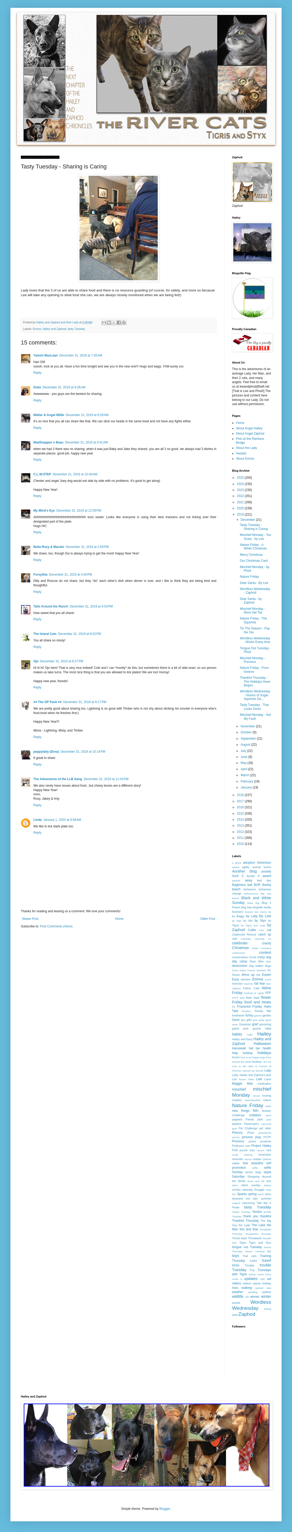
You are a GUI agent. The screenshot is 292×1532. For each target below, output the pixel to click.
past (268, 1119)
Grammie (245, 1024)
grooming (265, 1024)
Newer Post (30, 919)
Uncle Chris (264, 1274)
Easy (235, 979)
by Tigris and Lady (253, 925)
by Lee (265, 916)
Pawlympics (251, 1123)
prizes (252, 1141)
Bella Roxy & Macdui (48, 547)
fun (269, 1011)
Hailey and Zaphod (54, 328)
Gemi (236, 1020)
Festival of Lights (254, 993)
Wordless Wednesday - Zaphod (255, 590)
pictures (247, 1137)
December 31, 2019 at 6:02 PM (79, 634)
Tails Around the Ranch (50, 606)
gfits (243, 1020)
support (236, 1203)
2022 (241, 496)
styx (255, 1198)
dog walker (256, 965)
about (238, 862)
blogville (258, 907)
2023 (241, 490)
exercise (237, 983)
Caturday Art (262, 938)
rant (268, 1150)
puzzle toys (247, 1150)
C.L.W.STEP (42, 474)
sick (268, 1181)
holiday (248, 1053)
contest (265, 952)
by (270, 911)
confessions (238, 952)
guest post (240, 1028)
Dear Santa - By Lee (254, 583)
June (244, 757)
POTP (267, 1137)
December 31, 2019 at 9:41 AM (86, 442)
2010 (241, 844)
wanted (259, 1288)
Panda (250, 1119)
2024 (241, 484)
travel (266, 1260)
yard (235, 1314)
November (248, 726)
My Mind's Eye (44, 510)
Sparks (242, 1194)
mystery (237, 1100)
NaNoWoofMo (252, 1100)
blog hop (246, 907)
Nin (256, 1110)
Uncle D (237, 1279)
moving (266, 1095)
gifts (249, 1019)
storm (261, 1194)
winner (254, 1297)
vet (269, 1279)
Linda (37, 820)
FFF (268, 993)
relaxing (248, 1154)
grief (255, 1024)
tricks (235, 1265)
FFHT (235, 997)
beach (236, 889)
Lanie (267, 1075)
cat (269, 930)
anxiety (266, 871)
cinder (255, 948)
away (248, 880)
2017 (241, 801)
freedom (246, 1011)
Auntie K (253, 876)
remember (264, 1154)
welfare (266, 1292)
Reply (37, 373)
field (242, 997)
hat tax (254, 1048)
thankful (265, 1216)
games (258, 1015)
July (244, 751)
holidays (264, 1053)
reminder (237, 1159)
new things (241, 1111)
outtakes (255, 1115)
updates (251, 1279)
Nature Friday (249, 576)
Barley (266, 885)
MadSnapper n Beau (48, 442)
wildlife (237, 1296)
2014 (241, 819)
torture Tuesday (255, 1251)
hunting (256, 1061)
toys (235, 1256)
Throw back (239, 1238)
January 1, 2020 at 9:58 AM (62, 820)
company (266, 948)
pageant (237, 1119)
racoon (260, 1150)
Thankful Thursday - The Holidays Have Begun (255, 681)
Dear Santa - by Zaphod (251, 600)
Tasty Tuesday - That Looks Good (254, 706)
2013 (241, 825)
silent (235, 1185)
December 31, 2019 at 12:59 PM (78, 510)
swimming (248, 1202)
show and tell (255, 1181)
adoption (249, 862)
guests (257, 1028)
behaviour (250, 889)
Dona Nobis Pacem (243, 970)
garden (266, 1015)
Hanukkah (239, 1048)
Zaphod (246, 1314)
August (246, 744)
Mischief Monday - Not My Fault (255, 716)
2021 (241, 502)
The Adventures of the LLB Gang (57, 779)
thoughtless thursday (258, 1233)
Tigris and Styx (260, 1242)
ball (249, 885)
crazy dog (264, 957)
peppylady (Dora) (46, 751)
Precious (238, 1141)
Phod (250, 1132)
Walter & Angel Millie (48, 415)
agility (246, 867)
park (260, 1119)
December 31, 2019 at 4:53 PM (91, 606)
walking (246, 1288)
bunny (263, 911)
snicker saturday (242, 1189)
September (249, 738)
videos (236, 1283)
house (236, 1057)
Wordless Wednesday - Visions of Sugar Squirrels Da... (255, 695)
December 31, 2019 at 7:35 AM (80, 355)
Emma (37, 328)
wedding (252, 1292)
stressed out (241, 1198)
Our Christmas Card (254, 561)
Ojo (36, 661)
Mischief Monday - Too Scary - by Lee (255, 536)
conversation (240, 957)
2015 (241, 813)
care (261, 930)
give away (258, 1020)
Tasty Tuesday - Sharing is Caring (254, 526)
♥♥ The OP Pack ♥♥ (47, 702)
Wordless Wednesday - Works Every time (255, 640)
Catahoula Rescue (244, 934)
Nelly (268, 1106)
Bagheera (239, 885)
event (268, 979)
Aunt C (238, 876)
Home (119, 919)
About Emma (245, 458)
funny (249, 1015)
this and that (249, 1229)
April (244, 769)
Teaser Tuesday (241, 1212)
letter (251, 1079)
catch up (264, 934)
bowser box (252, 911)
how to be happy (250, 1057)
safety (236, 1163)
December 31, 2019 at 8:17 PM (84, 702)
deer (268, 961)
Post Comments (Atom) (56, 926)
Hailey (264, 1034)
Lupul (267, 1079)
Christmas (240, 948)
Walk (235, 1287)
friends (259, 1011)
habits (237, 1034)
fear (262, 983)
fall (256, 983)
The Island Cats (45, 634)
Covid (252, 957)
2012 (241, 832)
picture (236, 1137)
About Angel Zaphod (250, 433)
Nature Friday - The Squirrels (253, 620)
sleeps (267, 1185)
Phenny (237, 1133)
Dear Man (257, 961)
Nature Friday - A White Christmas (253, 546)
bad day (264, 880)
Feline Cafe (251, 988)
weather (237, 1292)
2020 (241, 508)
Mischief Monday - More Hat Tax (252, 610)
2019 (241, 514)
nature (267, 1100)
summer (266, 1198)
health (267, 1048)
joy (253, 1070)
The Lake (258, 1225)
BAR (257, 885)
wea (268, 1288)
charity (266, 943)
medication (264, 1083)
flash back (253, 997)
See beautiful (253, 1163)
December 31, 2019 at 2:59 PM (87, 547)
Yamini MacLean (45, 355)
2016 (241, 807)
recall (235, 1154)
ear (258, 974)
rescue (248, 1159)
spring (252, 1194)
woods (236, 1302)
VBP (262, 1279)
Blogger (164, 1509)
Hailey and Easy (242, 1039)
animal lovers (261, 867)
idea (250, 1066)
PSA (235, 1150)
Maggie (237, 1083)
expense (248, 983)
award (267, 876)
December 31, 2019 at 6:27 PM (61, 661)
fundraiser (238, 1015)
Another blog (244, 871)
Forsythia (40, 574)
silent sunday (250, 1185)
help (235, 1053)
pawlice (236, 1123)
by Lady (252, 916)
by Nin (248, 920)
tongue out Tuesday (247, 1247)
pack (268, 1115)
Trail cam (249, 1256)
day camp (239, 961)
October (247, 732)
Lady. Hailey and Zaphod (247, 1075)
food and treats (257, 1002)
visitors (247, 1283)
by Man (236, 920)
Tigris (242, 1242)
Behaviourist (251, 893)
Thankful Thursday (245, 1221)
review (257, 1159)
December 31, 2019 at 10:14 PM (82, 751)
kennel (259, 1070)
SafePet (266, 1159)
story (268, 1194)
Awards (241, 453)
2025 (241, 478)
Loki (259, 1079)
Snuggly (259, 1189)
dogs (268, 965)
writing (267, 1308)
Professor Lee (241, 1145)
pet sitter (265, 1128)
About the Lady (246, 448)
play (258, 1137)
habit (268, 1028)
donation (261, 970)
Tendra (257, 1212)
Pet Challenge (248, 1128)
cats (234, 938)
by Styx (260, 920)
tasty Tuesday (76, 328)
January (247, 787)
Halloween (262, 1044)
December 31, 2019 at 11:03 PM (106, 779)
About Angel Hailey (249, 428)
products (265, 1141)
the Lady (244, 1225)
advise (235, 867)
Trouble (249, 1265)
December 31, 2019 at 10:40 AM (75, 474)
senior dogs (253, 1172)
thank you (251, 1216)
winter (266, 1296)
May (244, 763)
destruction (239, 966)
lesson (242, 1079)
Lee (234, 1079)
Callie (252, 930)
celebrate (239, 943)
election (246, 979)
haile (249, 1034)
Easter (266, 974)
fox (233, 1006)
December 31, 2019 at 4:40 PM (70, 574)
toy (269, 1251)
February (247, 781)
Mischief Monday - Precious (252, 660)
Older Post (207, 919)
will (246, 1296)
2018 (241, 795)
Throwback (255, 1238)
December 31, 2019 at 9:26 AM (63, 387)
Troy (252, 1270)
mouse (256, 1095)
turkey (252, 1274)
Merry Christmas (251, 555)
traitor (253, 1260)
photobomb (265, 1132)
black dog (253, 903)
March (245, 775)
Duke (37, 387)
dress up (248, 974)
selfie (255, 1167)
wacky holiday (262, 1283)
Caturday (246, 938)
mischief (239, 1089)
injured (246, 1070)
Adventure (264, 862)
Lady (267, 1070)
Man (250, 1083)
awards (236, 880)
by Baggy (238, 916)
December (248, 520)
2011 (241, 838)
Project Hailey (261, 1146)
